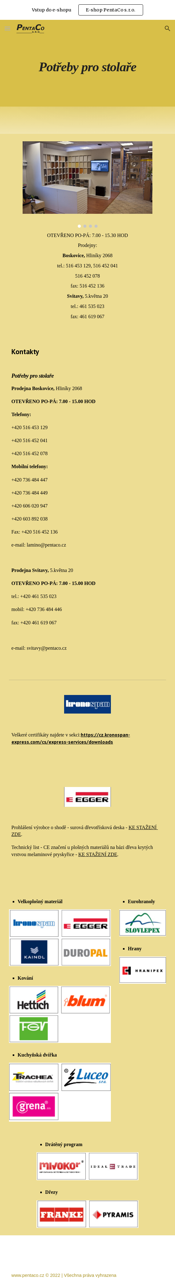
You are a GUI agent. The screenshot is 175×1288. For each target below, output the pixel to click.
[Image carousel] (87, 184)
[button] (7, 28)
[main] (87, 63)
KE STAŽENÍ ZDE (97, 854)
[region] (87, 10)
